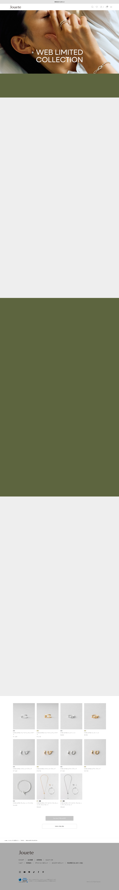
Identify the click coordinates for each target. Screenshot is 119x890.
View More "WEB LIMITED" (59, 818)
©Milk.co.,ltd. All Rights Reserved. (93, 881)
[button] (101, 6)
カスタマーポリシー (57, 863)
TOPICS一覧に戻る (59, 826)
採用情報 (39, 860)
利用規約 (28, 863)
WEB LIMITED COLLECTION (31, 840)
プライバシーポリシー (41, 863)
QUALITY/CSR (49, 860)
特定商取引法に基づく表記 (75, 863)
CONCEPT (21, 860)
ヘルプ (20, 863)
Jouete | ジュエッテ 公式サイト (12, 840)
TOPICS (22, 840)
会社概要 (30, 860)
